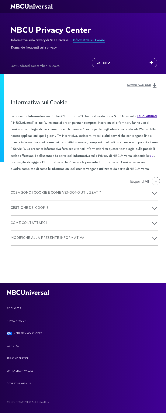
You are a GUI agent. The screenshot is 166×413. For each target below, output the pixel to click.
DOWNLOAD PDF (142, 85)
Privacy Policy (16, 321)
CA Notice (13, 346)
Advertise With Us (19, 384)
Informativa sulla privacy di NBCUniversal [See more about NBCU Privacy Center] (40, 40)
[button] (154, 193)
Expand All (145, 181)
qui (152, 156)
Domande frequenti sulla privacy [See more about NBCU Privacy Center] (34, 47)
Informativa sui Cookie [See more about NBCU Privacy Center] (89, 40)
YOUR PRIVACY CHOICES (28, 333)
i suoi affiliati (147, 116)
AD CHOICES (14, 308)
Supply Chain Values (20, 371)
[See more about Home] (34, 6)
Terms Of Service (18, 358)
